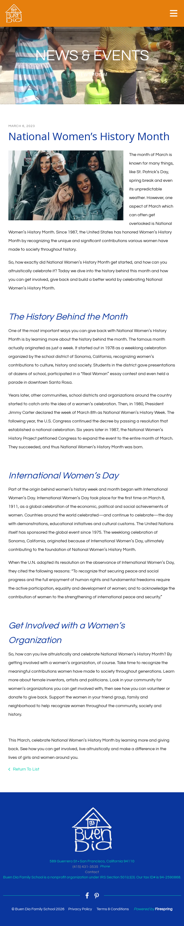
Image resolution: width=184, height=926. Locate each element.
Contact (92, 872)
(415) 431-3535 (85, 867)
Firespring (163, 909)
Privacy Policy (80, 909)
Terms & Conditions (113, 909)
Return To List (25, 769)
